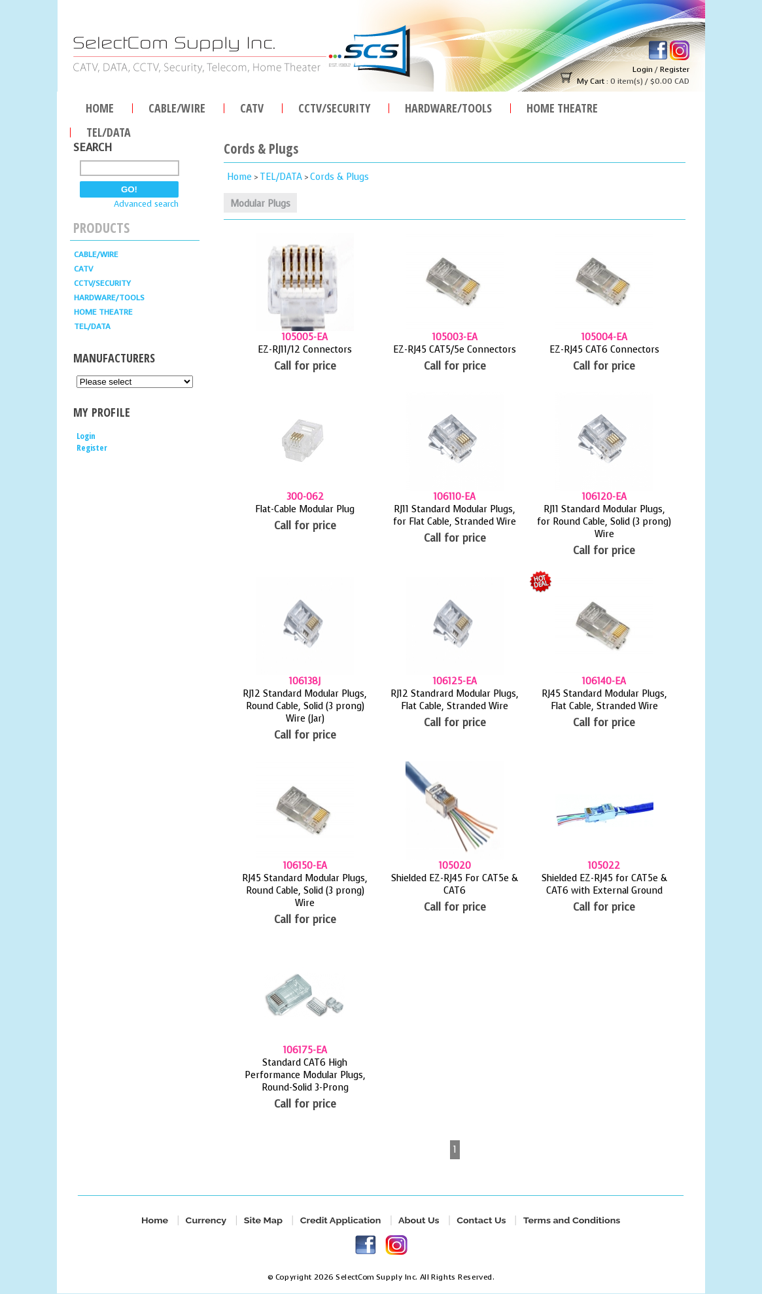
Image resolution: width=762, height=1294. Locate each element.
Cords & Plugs (339, 177)
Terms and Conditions (571, 1220)
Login (642, 69)
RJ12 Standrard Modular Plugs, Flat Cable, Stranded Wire (454, 700)
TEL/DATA (108, 130)
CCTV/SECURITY (334, 106)
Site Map (263, 1220)
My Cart (590, 81)
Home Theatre (562, 106)
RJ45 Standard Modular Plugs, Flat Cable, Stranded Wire (604, 700)
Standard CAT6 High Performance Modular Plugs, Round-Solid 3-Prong (305, 1075)
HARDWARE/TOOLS (448, 106)
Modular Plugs (260, 204)
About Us (419, 1220)
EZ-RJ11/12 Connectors (305, 349)
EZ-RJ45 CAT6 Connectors (604, 349)
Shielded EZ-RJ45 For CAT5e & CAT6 (454, 884)
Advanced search (146, 203)
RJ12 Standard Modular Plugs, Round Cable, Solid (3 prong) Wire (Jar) (305, 706)
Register (674, 69)
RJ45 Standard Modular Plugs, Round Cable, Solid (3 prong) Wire (305, 890)
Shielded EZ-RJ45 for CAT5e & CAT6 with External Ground (604, 884)
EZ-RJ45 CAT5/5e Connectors (454, 349)
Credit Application (340, 1220)
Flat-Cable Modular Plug (305, 509)
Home (100, 106)
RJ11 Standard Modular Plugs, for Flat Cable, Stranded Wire (454, 515)
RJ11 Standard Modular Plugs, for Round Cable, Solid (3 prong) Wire (604, 521)
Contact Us (481, 1220)
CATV (252, 106)
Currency (206, 1220)
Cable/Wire (176, 106)
